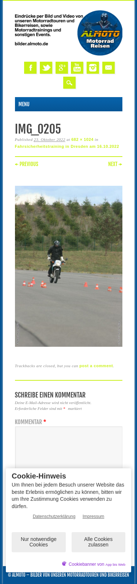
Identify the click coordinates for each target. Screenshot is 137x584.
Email (108, 68)
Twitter (46, 68)
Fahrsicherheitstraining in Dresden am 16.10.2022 (67, 146)
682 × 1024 (82, 139)
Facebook (30, 68)
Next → (115, 164)
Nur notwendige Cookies (39, 542)
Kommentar (31, 422)
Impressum (93, 516)
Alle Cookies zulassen (98, 542)
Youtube (77, 68)
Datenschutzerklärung (54, 516)
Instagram (93, 68)
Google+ (62, 68)
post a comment (96, 366)
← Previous (26, 164)
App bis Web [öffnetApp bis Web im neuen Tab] (115, 564)
